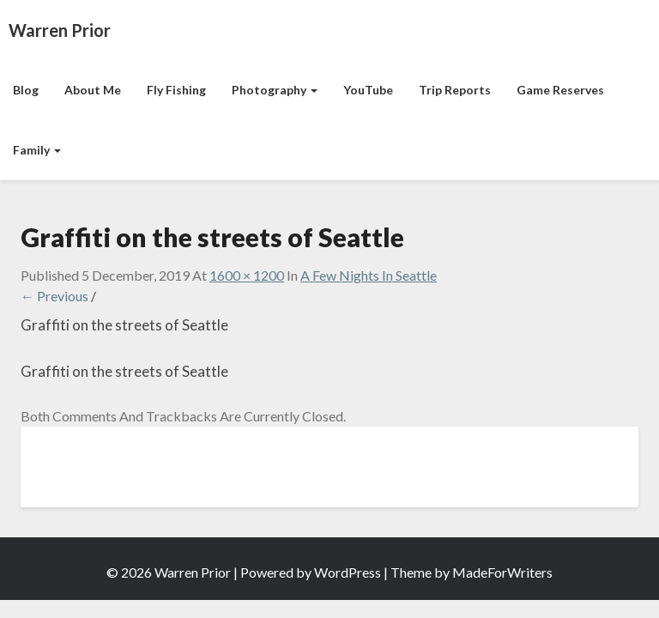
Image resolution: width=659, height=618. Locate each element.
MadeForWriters (502, 572)
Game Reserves (560, 89)
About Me (92, 89)
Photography (274, 89)
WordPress (347, 572)
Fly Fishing (176, 89)
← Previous (54, 296)
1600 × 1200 (246, 275)
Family (37, 149)
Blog (26, 89)
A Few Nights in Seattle (368, 275)
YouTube (368, 89)
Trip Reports (455, 89)
